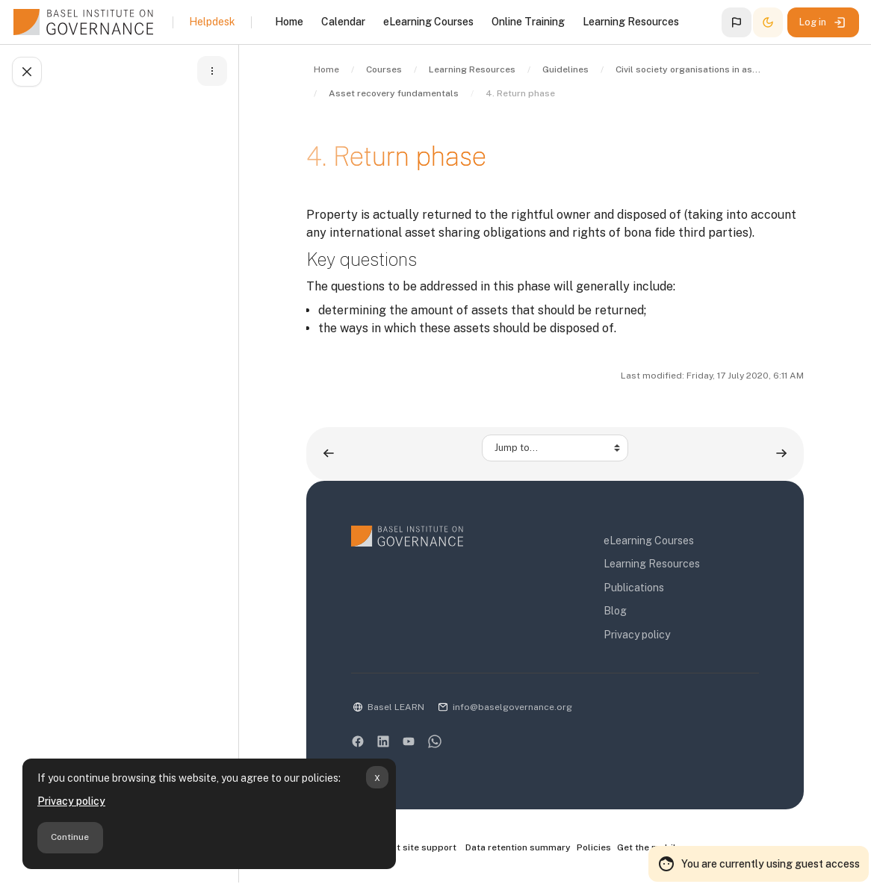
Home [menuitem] (289, 22)
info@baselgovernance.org (512, 707)
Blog (615, 611)
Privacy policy (71, 801)
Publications (634, 588)
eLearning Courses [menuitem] (428, 22)
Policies (594, 847)
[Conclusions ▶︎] (781, 453)
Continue (70, 837)
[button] (736, 22)
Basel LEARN (396, 707)
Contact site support (403, 848)
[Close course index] (27, 72)
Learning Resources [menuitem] (631, 22)
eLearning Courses (649, 541)
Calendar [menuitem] (343, 22)
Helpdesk (212, 22)
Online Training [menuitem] (528, 22)
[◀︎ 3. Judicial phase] (329, 453)
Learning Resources (652, 564)
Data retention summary (518, 847)
